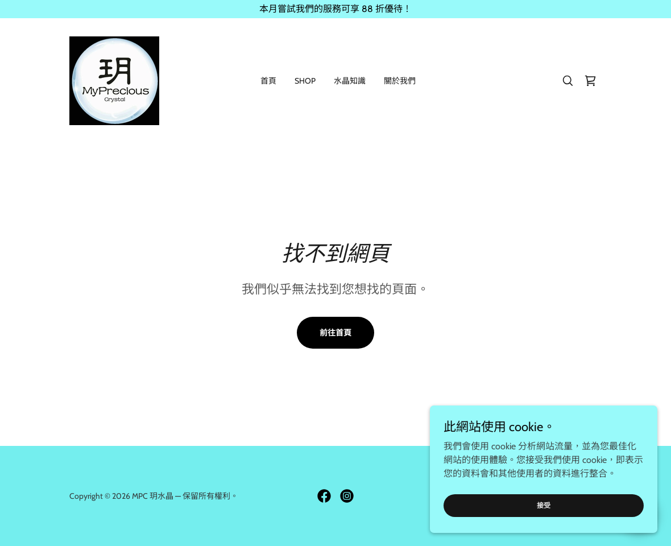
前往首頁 (335, 333)
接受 (543, 520)
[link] (114, 80)
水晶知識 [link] (350, 81)
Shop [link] (305, 81)
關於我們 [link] (400, 81)
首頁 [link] (268, 81)
